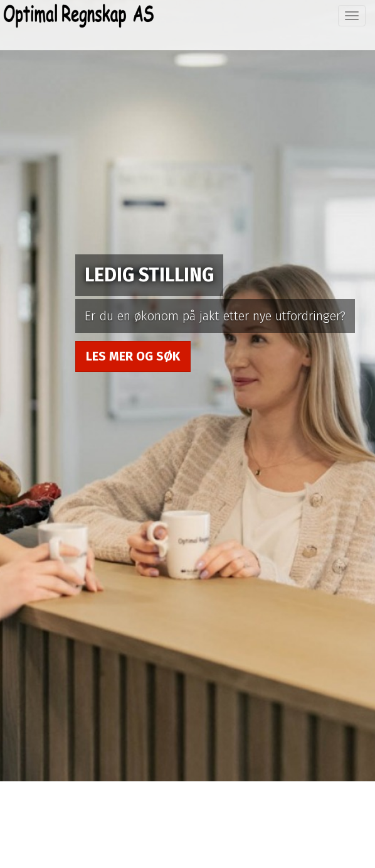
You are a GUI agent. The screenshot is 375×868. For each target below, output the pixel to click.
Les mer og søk (133, 356)
